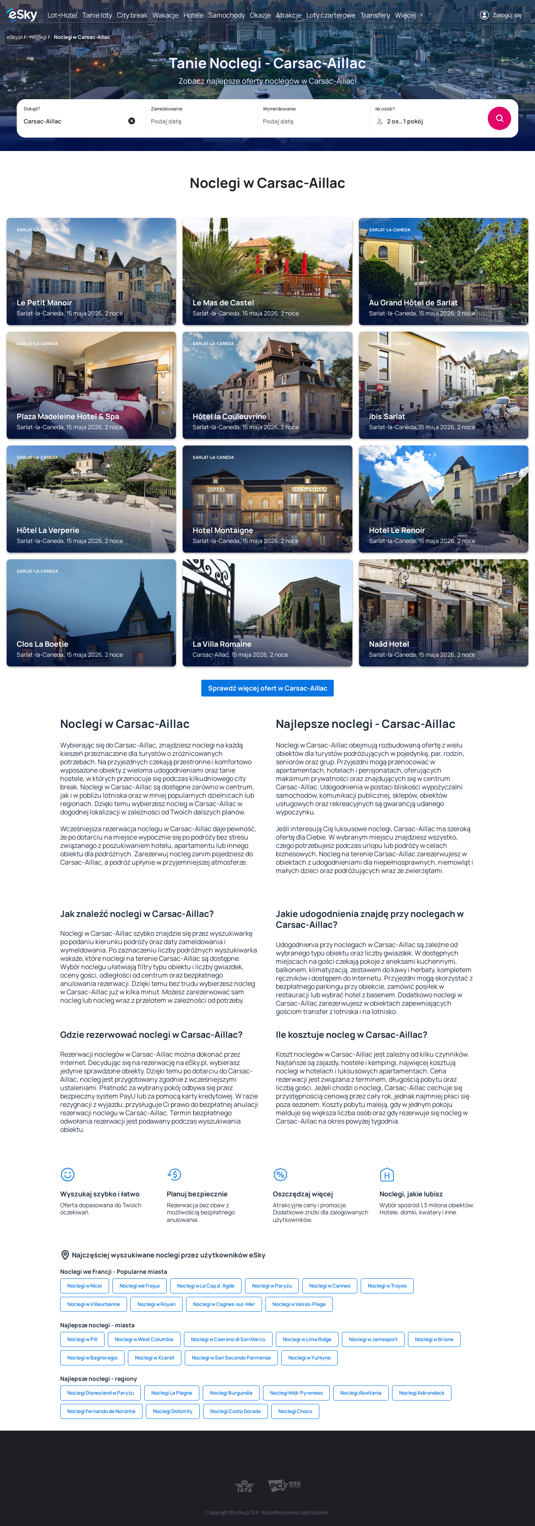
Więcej (405, 15)
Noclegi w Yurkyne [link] (309, 1357)
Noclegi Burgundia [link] (231, 1392)
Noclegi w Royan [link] (157, 1304)
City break (132, 15)
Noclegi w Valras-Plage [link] (299, 1304)
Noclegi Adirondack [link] (421, 1392)
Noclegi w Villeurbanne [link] (93, 1304)
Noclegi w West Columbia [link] (144, 1339)
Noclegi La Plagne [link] (171, 1392)
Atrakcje (288, 15)
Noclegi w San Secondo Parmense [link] (231, 1357)
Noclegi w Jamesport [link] (373, 1339)
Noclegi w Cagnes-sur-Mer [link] (224, 1304)
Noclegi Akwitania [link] (361, 1392)
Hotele (193, 15)
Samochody (227, 15)
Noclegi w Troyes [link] (387, 1285)
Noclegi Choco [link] (295, 1411)
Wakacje (165, 15)
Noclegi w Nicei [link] (84, 1285)
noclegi (38, 37)
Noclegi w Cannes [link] (329, 1285)
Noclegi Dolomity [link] (173, 1411)
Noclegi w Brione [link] (434, 1339)
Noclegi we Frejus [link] (140, 1285)
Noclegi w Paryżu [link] (272, 1285)
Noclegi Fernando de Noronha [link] (101, 1411)
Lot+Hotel (62, 15)
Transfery (375, 15)
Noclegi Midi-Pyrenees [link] (296, 1392)
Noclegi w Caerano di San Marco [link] (228, 1339)
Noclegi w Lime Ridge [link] (307, 1339)
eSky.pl (15, 37)
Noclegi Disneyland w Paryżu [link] (100, 1392)
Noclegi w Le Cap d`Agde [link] (205, 1285)
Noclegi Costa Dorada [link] (235, 1411)
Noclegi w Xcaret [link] (154, 1357)
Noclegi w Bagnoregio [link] (92, 1357)
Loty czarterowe (330, 15)
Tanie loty (97, 15)
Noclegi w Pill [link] (82, 1339)
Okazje (260, 15)
